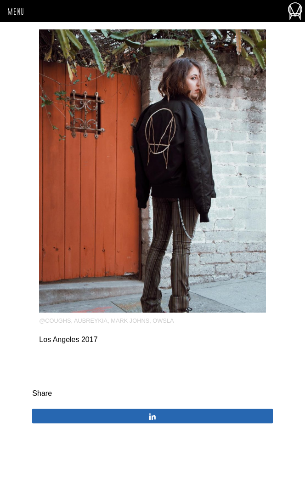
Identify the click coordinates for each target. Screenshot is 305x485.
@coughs (55, 320)
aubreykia (90, 320)
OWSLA (163, 320)
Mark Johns (130, 320)
